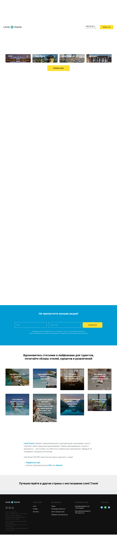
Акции (53, 513)
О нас (34, 513)
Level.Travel (29, 451)
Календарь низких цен (58, 516)
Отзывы (35, 516)
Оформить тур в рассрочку (59, 522)
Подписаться (92, 332)
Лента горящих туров (57, 519)
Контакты (36, 519)
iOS (49, 473)
